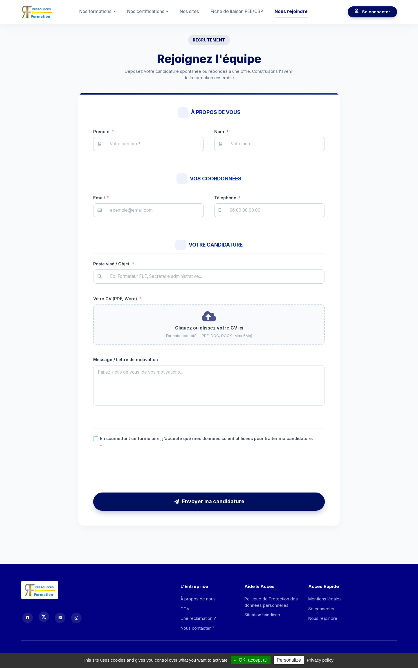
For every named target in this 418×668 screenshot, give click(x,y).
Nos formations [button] (96, 11)
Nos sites (189, 11)
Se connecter (372, 12)
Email (101, 197)
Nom (221, 131)
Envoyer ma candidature (209, 501)
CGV (185, 608)
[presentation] (209, 470)
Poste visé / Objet (113, 263)
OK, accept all (251, 660)
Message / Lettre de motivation (125, 359)
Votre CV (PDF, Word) (117, 298)
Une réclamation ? (198, 618)
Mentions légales (325, 598)
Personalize (289, 660)
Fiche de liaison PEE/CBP (236, 11)
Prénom (103, 131)
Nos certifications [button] (146, 11)
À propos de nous (198, 598)
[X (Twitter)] (44, 616)
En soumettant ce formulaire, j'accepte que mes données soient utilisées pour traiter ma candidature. (206, 442)
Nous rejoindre (291, 11)
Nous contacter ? (197, 628)
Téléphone (227, 197)
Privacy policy (320, 660)
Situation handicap (262, 614)
